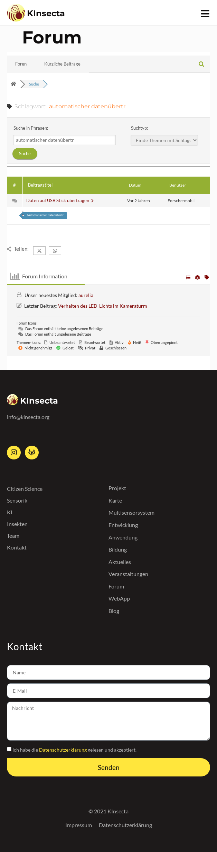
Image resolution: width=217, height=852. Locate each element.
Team (13, 535)
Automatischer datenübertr (45, 215)
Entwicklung (123, 525)
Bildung (117, 549)
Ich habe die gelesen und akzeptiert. (74, 750)
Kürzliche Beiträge (62, 64)
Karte (115, 500)
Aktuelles (119, 561)
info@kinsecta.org (28, 417)
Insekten (17, 524)
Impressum (78, 825)
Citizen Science (25, 488)
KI (9, 512)
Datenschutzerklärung (63, 750)
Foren (21, 64)
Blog (113, 610)
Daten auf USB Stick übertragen (60, 200)
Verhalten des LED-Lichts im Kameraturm (102, 306)
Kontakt (17, 547)
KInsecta (46, 13)
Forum (116, 586)
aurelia (85, 295)
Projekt (117, 488)
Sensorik (17, 500)
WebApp (119, 598)
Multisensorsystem (131, 512)
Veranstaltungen (128, 574)
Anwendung (123, 537)
